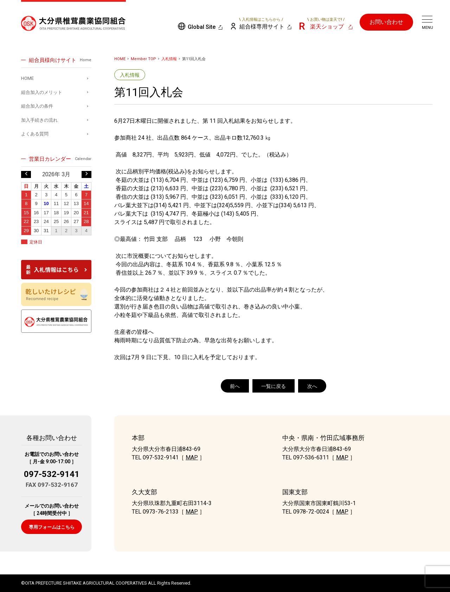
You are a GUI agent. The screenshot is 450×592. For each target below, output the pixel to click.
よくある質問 (35, 133)
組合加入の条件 (37, 106)
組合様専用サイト (261, 23)
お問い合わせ (386, 22)
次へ (312, 386)
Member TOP (143, 59)
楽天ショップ (326, 23)
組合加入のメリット (41, 92)
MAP (192, 457)
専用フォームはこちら (52, 527)
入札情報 (169, 59)
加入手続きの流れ (39, 120)
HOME (120, 59)
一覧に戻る (273, 386)
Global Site (202, 27)
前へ (235, 386)
